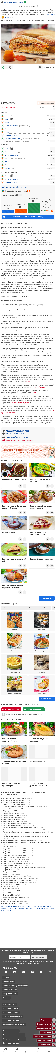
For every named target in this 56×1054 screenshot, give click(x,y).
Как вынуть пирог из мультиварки (11, 785)
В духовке (41, 621)
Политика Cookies (10, 990)
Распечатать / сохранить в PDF (17, 437)
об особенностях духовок (21, 403)
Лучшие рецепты (9, 1004)
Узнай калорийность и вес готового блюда (23, 217)
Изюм (7, 161)
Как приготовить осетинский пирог (9, 740)
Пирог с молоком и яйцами (39, 608)
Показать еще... (47, 598)
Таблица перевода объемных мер (14, 187)
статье (28, 381)
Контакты (6, 998)
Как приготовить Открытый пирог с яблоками (14, 507)
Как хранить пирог (37, 761)
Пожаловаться (7, 20)
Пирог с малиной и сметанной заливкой (38, 534)
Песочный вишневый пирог (14, 479)
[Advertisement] (28, 84)
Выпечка (14, 642)
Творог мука (41, 685)
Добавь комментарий (36, 20)
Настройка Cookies (10, 994)
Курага (7, 165)
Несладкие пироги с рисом (14, 608)
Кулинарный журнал (11, 1020)
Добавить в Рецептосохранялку (17, 430)
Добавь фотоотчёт (10, 709)
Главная (6, 977)
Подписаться (38, 957)
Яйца (7, 122)
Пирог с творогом (14, 685)
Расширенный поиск (11, 1031)
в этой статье (40, 387)
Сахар (7, 119)
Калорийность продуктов (12, 1016)
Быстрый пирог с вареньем (41, 559)
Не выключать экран (46, 103)
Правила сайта (8, 981)
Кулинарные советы (11, 1008)
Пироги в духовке (41, 642)
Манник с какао (8, 532)
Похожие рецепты (21, 20)
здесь (24, 371)
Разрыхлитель (10, 129)
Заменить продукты (8, 107)
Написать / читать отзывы (15, 434)
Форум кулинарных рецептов (14, 1039)
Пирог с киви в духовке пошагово (40, 480)
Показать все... (46, 698)
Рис (6, 158)
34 (44, 67)
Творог (7, 168)
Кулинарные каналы (11, 1043)
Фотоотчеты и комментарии (13, 1035)
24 (6, 67)
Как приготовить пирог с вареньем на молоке (12, 587)
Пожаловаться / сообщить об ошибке (19, 440)
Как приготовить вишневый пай (14, 560)
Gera (5, 17)
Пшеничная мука (11, 135)
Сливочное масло (11, 126)
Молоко (7, 116)
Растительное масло (12, 139)
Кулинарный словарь (11, 1012)
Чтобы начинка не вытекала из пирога (14, 762)
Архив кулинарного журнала (14, 1024)
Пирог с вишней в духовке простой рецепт (41, 507)
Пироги (14, 621)
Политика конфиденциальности (15, 986)
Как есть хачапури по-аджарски (39, 740)
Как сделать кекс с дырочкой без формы (39, 785)
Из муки (41, 664)
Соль (7, 132)
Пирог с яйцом (14, 664)
